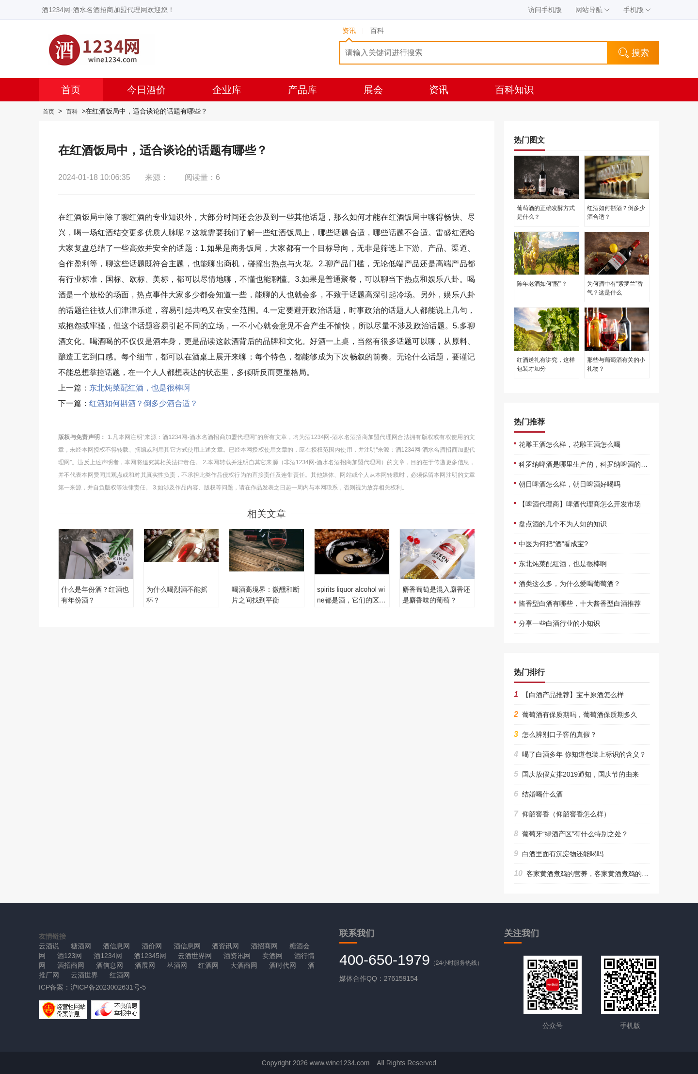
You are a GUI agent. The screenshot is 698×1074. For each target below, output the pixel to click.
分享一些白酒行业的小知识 (559, 623)
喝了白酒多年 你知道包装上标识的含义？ (580, 754)
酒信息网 (116, 946)
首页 (70, 89)
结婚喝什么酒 (538, 794)
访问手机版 (545, 10)
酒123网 (69, 956)
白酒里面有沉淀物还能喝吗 (558, 854)
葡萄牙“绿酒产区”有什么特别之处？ (571, 834)
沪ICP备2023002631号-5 (108, 987)
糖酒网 (81, 946)
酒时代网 (282, 965)
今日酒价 (146, 89)
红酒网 (208, 965)
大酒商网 (243, 965)
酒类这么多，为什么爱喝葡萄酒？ (569, 583)
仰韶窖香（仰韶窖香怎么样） (562, 814)
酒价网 (152, 946)
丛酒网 (177, 965)
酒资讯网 (225, 946)
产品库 (302, 89)
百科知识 (514, 89)
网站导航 (592, 10)
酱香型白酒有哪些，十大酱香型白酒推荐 (580, 603)
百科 (72, 111)
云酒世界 (84, 975)
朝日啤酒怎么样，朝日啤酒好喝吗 (569, 484)
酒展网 (145, 965)
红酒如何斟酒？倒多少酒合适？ (143, 403)
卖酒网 (272, 956)
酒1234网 (108, 956)
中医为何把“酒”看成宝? (553, 544)
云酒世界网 (195, 956)
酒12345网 (150, 956)
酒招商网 (264, 946)
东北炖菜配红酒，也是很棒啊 (139, 388)
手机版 (637, 10)
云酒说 (49, 946)
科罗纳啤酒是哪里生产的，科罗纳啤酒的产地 (586, 464)
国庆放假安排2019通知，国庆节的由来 (576, 774)
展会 (373, 89)
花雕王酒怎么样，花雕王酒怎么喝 (569, 444)
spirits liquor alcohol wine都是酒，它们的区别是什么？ (351, 600)
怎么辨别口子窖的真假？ (555, 734)
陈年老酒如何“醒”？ (542, 283)
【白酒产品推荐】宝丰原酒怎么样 (569, 695)
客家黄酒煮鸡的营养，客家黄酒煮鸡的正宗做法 (591, 874)
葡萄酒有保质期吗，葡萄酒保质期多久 (575, 714)
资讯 (438, 89)
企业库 (226, 89)
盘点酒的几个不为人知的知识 (563, 524)
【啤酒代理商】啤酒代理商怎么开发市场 (580, 504)
